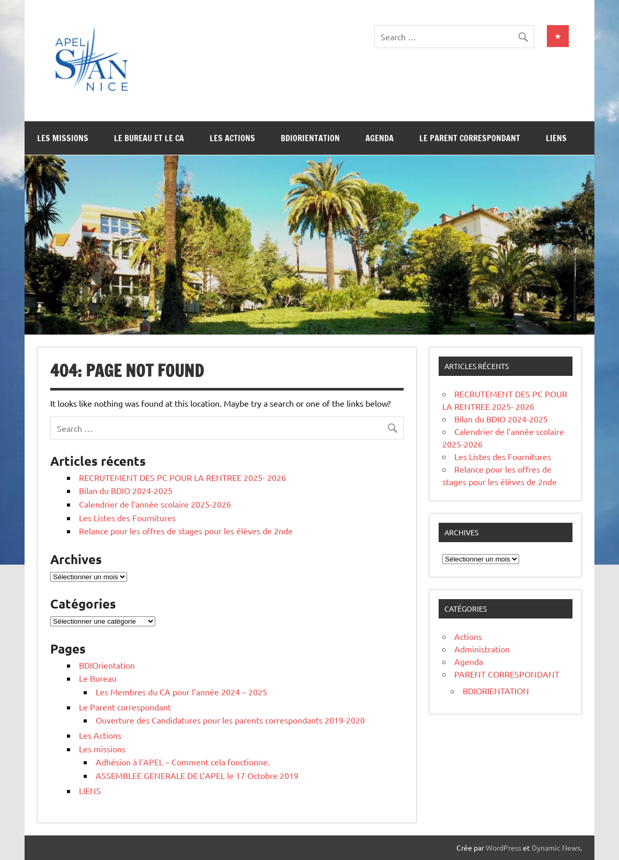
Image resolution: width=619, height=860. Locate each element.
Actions (468, 636)
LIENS (556, 138)
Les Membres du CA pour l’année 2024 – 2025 (181, 691)
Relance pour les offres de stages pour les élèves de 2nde (186, 530)
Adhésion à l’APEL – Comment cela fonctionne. (183, 761)
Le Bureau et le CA (149, 138)
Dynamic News (556, 847)
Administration (482, 649)
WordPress (503, 847)
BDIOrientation (310, 138)
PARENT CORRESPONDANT (506, 674)
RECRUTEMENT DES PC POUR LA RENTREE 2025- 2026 (182, 477)
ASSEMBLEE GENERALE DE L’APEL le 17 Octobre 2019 (197, 775)
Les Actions (232, 138)
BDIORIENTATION (496, 690)
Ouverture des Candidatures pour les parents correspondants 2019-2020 (230, 720)
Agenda (379, 138)
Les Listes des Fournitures (127, 517)
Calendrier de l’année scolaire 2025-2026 (155, 504)
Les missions (62, 138)
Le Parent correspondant (469, 138)
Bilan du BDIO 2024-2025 (126, 490)
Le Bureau (98, 678)
